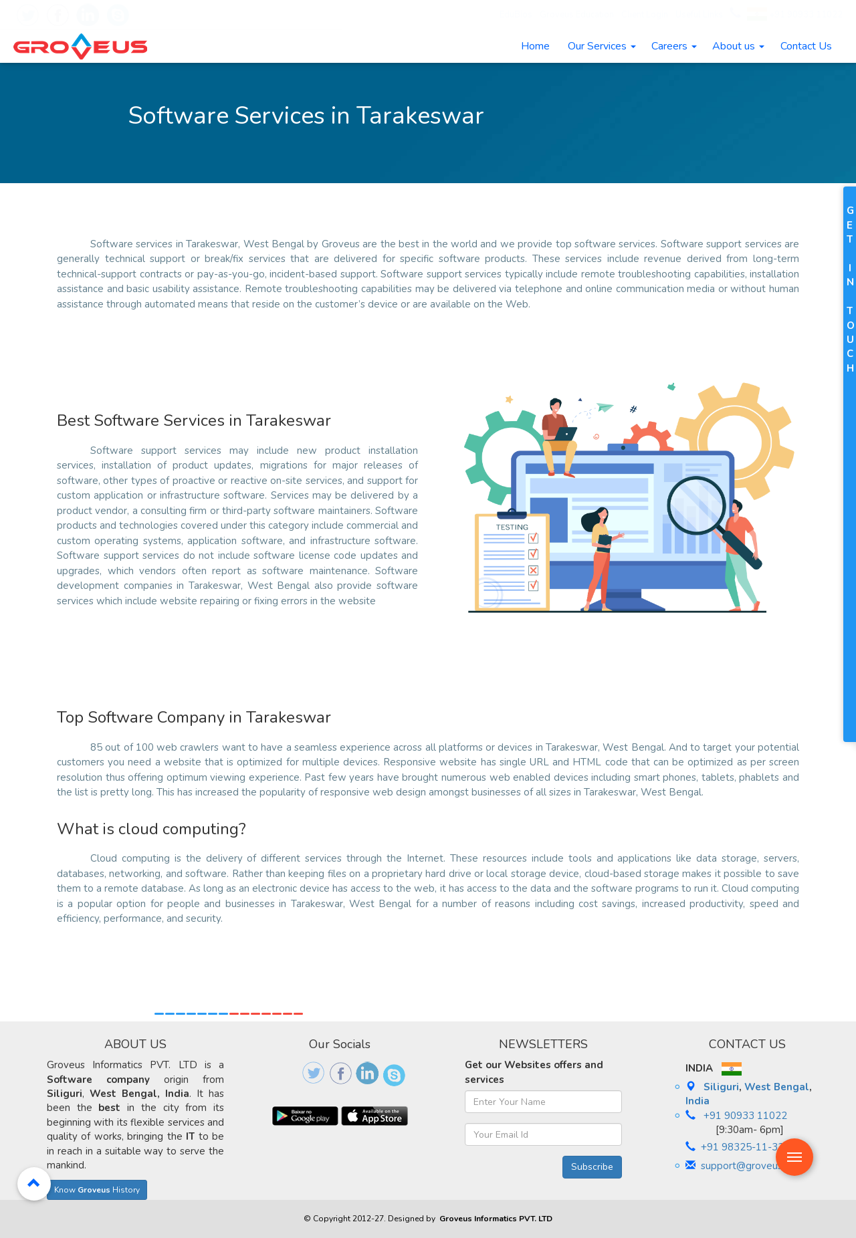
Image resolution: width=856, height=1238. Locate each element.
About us (738, 46)
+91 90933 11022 (795, 15)
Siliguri (721, 1087)
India (697, 1101)
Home (535, 46)
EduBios (503, 15)
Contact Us (806, 46)
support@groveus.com (752, 1165)
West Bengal (776, 1087)
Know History (97, 1190)
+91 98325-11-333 (745, 1147)
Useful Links (699, 15)
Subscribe (592, 1166)
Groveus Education (577, 15)
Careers (674, 46)
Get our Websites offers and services (534, 1072)
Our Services (602, 46)
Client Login (644, 15)
